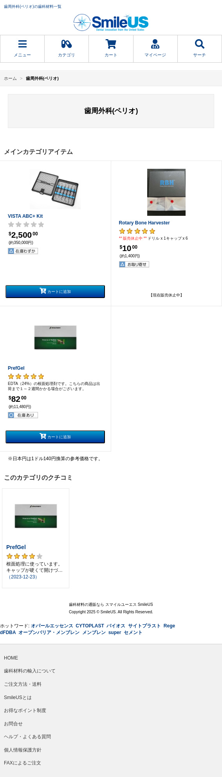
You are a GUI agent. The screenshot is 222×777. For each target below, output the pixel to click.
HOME (11, 658)
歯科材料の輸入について (30, 671)
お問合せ (13, 723)
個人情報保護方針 (23, 750)
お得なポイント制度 (25, 710)
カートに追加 (55, 291)
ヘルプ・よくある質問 (27, 736)
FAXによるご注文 (22, 763)
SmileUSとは (18, 697)
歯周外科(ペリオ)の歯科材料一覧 (32, 6)
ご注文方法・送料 (23, 684)
